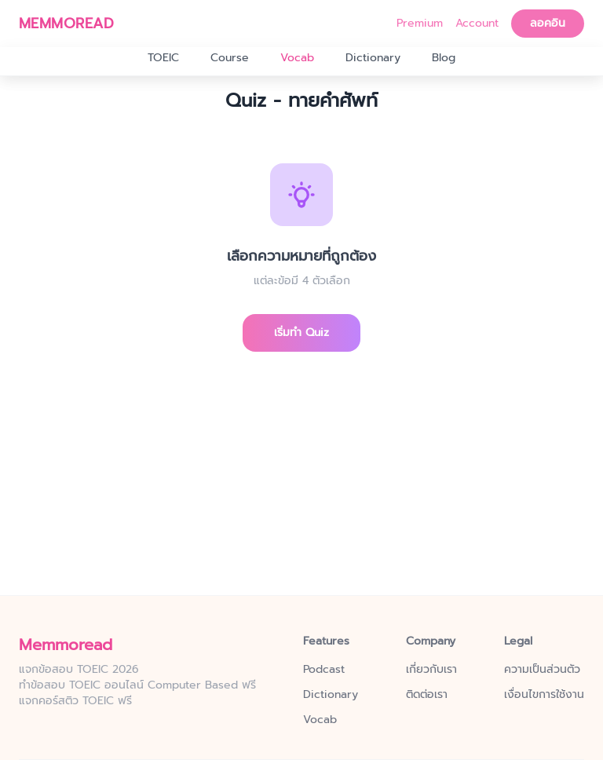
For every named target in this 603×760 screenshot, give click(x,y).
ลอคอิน (547, 23)
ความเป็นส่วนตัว (542, 670)
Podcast (324, 670)
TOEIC (163, 58)
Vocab (297, 58)
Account (477, 23)
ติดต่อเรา (427, 695)
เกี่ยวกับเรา (431, 670)
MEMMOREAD (66, 24)
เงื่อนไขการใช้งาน (544, 695)
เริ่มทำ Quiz (301, 332)
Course (229, 58)
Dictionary (372, 58)
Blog (443, 58)
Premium (420, 23)
